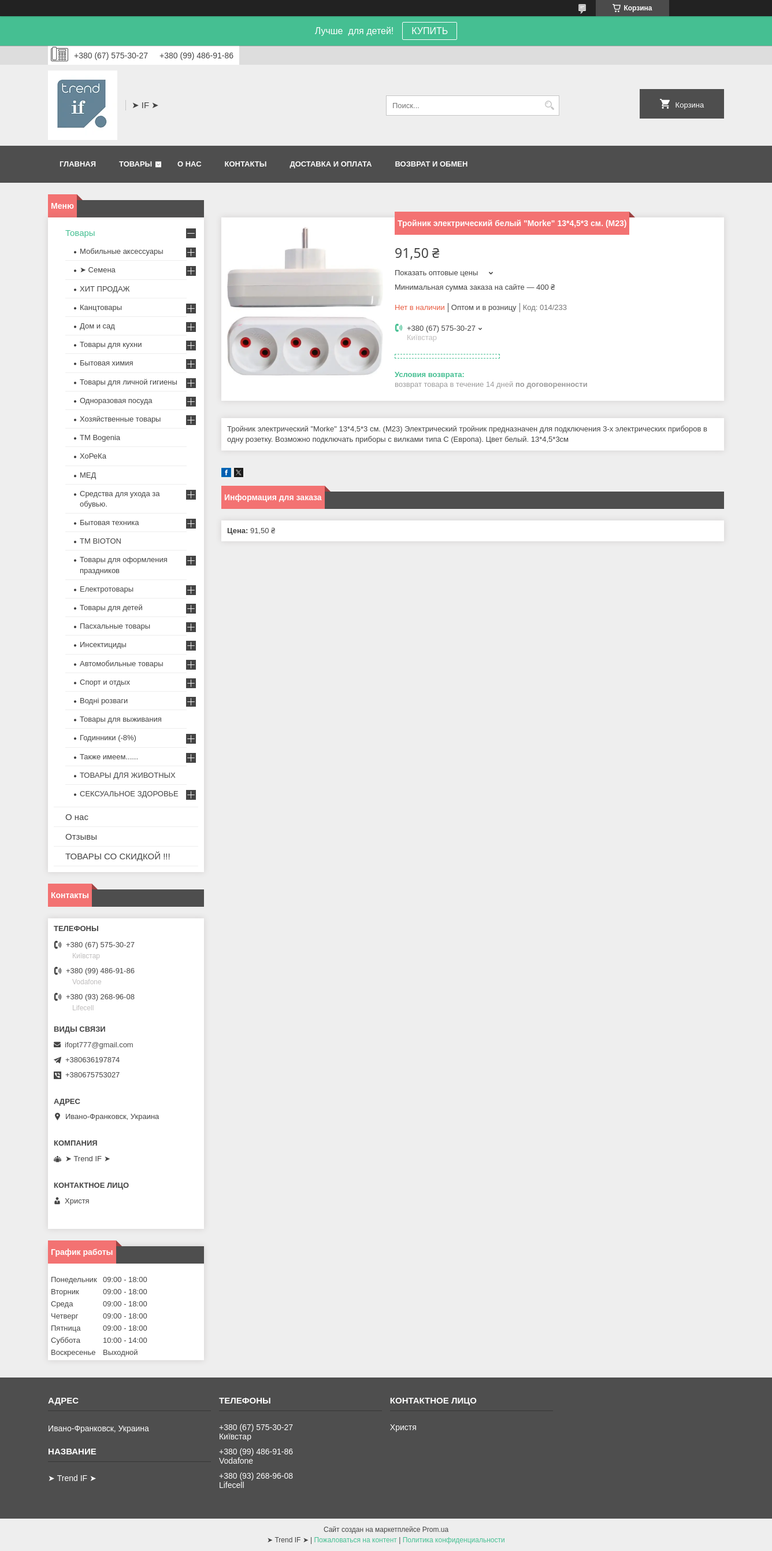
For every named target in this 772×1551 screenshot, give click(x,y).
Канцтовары (101, 307)
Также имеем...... (109, 756)
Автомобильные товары (122, 663)
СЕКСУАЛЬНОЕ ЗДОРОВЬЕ (129, 793)
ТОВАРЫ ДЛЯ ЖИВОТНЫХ (128, 775)
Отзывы (81, 836)
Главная (78, 164)
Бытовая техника (109, 522)
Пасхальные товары (115, 626)
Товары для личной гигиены (128, 382)
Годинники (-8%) (108, 737)
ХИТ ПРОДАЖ (105, 289)
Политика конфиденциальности (454, 1540)
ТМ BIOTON (100, 541)
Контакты (246, 164)
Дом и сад (97, 326)
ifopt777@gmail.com (99, 1044)
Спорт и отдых (105, 682)
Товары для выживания (121, 719)
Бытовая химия (106, 363)
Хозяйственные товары (120, 419)
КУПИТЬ (429, 31)
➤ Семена (98, 269)
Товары (135, 164)
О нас (189, 164)
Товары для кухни (111, 344)
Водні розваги (104, 700)
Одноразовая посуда (116, 400)
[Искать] (549, 105)
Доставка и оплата (331, 164)
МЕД (88, 475)
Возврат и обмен (431, 164)
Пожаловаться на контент (355, 1540)
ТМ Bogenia (100, 437)
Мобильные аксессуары (122, 251)
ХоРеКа (93, 456)
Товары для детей (111, 607)
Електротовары (106, 589)
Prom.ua (435, 1530)
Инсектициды (103, 644)
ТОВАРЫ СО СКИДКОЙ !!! (117, 856)
